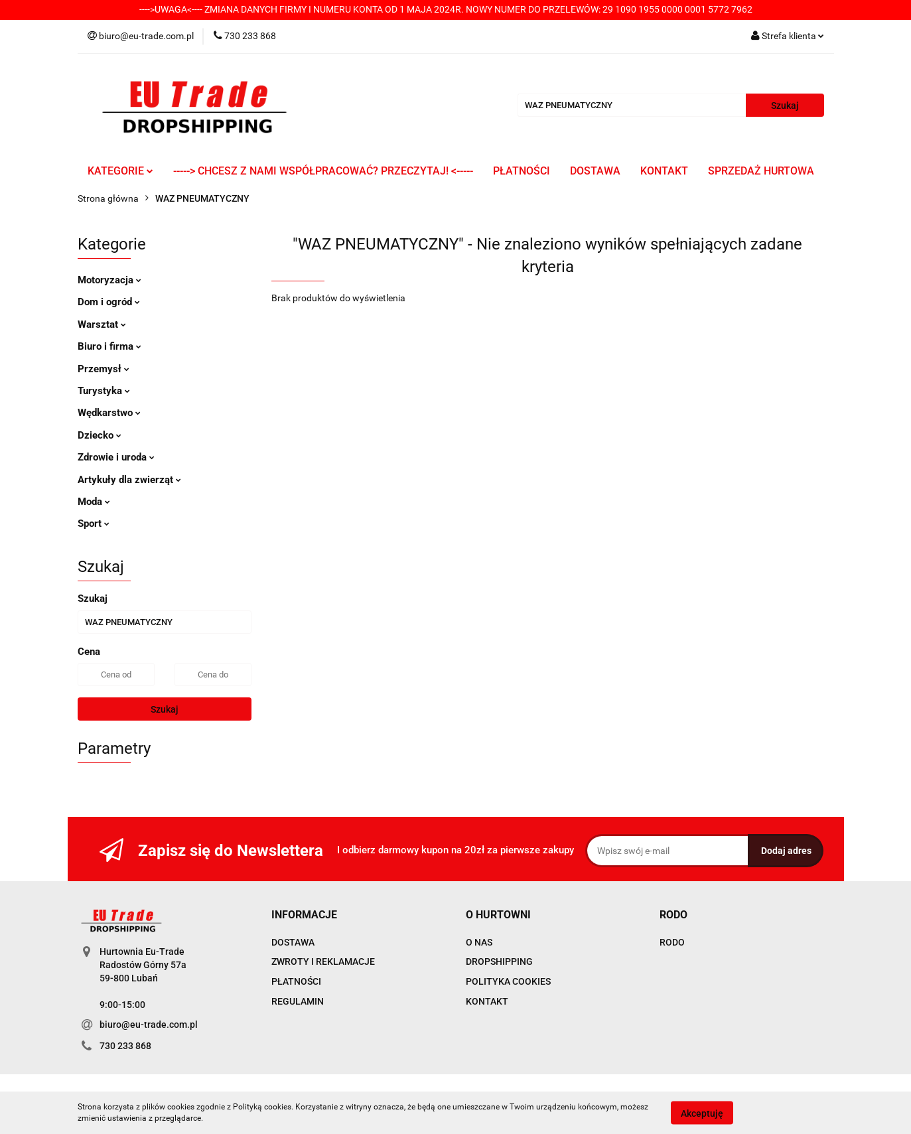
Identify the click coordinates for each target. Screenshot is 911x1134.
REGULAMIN (297, 1001)
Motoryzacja (109, 280)
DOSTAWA (595, 171)
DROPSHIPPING (499, 961)
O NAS (479, 942)
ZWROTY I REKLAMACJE (323, 961)
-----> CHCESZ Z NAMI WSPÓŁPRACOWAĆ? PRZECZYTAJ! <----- (323, 171)
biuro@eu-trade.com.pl (149, 1024)
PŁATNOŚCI (521, 171)
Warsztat (102, 324)
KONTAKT (664, 171)
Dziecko (99, 435)
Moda (94, 502)
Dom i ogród (109, 302)
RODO (672, 942)
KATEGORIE (120, 171)
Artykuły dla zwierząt (129, 480)
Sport (93, 524)
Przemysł (103, 369)
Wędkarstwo (109, 413)
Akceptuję (702, 1112)
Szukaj (164, 709)
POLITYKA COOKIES (508, 981)
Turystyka (104, 391)
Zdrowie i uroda (116, 457)
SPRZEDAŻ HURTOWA (761, 171)
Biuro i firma (109, 346)
